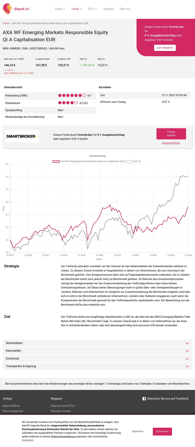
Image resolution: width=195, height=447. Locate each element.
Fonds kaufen (171, 133)
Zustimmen (162, 431)
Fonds (6, 23)
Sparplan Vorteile (61, 411)
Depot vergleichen (13, 411)
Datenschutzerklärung (63, 436)
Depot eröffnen (171, 143)
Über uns (125, 9)
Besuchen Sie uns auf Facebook (166, 399)
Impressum (28, 440)
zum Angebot (165, 48)
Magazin (108, 9)
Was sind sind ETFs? (63, 406)
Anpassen (138, 431)
